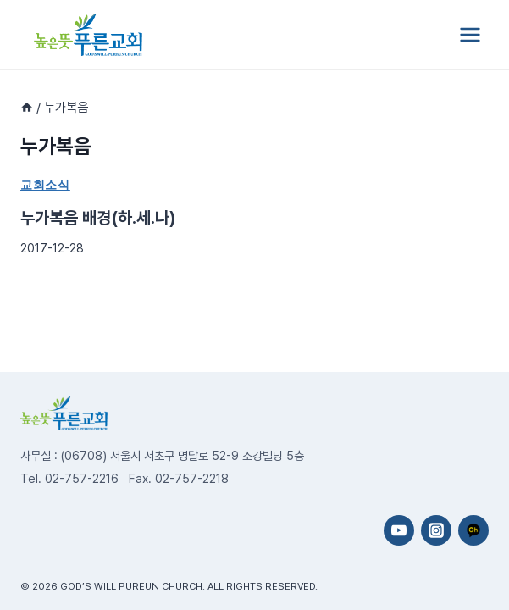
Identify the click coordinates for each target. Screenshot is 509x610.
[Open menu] (470, 34)
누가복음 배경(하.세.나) (98, 218)
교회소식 (45, 185)
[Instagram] (436, 530)
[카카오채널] (473, 530)
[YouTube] (399, 530)
